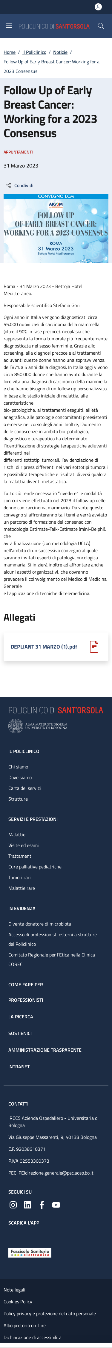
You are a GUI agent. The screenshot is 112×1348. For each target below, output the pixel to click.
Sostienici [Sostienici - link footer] (20, 1033)
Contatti (19, 1103)
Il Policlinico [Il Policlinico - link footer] (23, 751)
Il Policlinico (34, 52)
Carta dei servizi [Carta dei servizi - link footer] (24, 788)
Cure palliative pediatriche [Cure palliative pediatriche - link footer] (35, 866)
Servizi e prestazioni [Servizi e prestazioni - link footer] (33, 819)
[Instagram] (13, 1204)
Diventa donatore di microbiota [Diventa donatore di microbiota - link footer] (39, 923)
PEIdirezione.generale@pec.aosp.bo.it (56, 1172)
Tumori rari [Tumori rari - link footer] (19, 877)
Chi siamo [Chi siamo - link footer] (18, 766)
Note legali (14, 1289)
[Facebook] (42, 1204)
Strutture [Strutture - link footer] (18, 798)
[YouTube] (56, 1204)
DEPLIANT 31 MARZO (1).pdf (44, 646)
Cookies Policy (18, 1301)
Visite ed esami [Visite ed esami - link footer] (23, 845)
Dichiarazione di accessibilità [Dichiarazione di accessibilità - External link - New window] (33, 1337)
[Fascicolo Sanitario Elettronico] (29, 1251)
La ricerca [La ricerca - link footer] (20, 1016)
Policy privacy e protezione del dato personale (50, 1313)
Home (10, 52)
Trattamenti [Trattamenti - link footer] (20, 855)
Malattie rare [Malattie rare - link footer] (21, 888)
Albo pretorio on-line (25, 1325)
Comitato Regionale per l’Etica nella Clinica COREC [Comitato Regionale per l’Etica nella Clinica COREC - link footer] (51, 959)
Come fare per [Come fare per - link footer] (25, 984)
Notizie (60, 52)
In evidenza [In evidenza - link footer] (22, 908)
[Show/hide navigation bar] (9, 25)
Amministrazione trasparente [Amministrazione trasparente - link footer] (45, 1049)
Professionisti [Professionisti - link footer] (25, 999)
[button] (101, 25)
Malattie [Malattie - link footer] (16, 834)
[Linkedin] (27, 1204)
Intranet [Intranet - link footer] (19, 1066)
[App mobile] (13, 1235)
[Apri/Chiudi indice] (3, 1345)
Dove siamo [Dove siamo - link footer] (20, 777)
